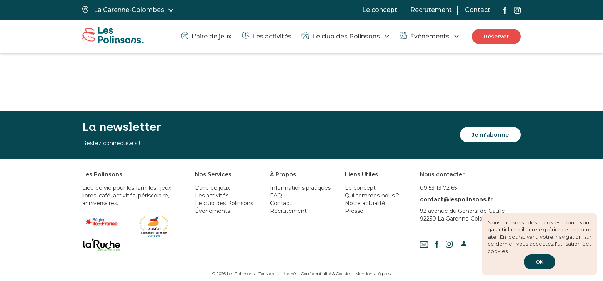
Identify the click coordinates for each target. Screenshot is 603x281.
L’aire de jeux (206, 36)
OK (539, 262)
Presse (354, 210)
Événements (424, 36)
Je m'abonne (490, 134)
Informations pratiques (300, 187)
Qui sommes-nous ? (372, 195)
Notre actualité (365, 203)
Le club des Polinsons (340, 36)
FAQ (276, 195)
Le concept (379, 9)
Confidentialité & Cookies (326, 273)
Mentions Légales (373, 273)
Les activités (266, 36)
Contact (477, 9)
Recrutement (431, 9)
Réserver (496, 36)
